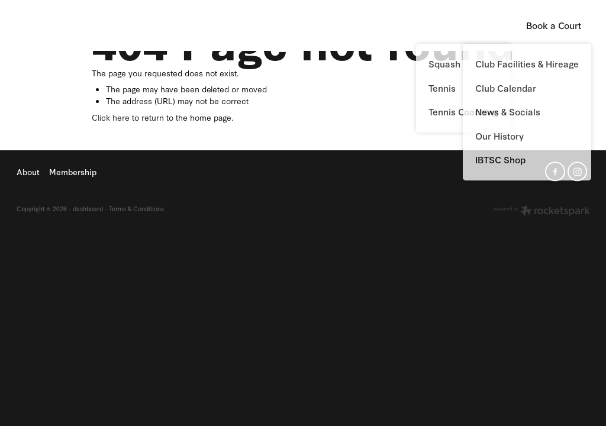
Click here (111, 117)
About (312, 24)
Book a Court (553, 25)
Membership (370, 24)
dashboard (88, 208)
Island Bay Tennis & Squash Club (67, 25)
